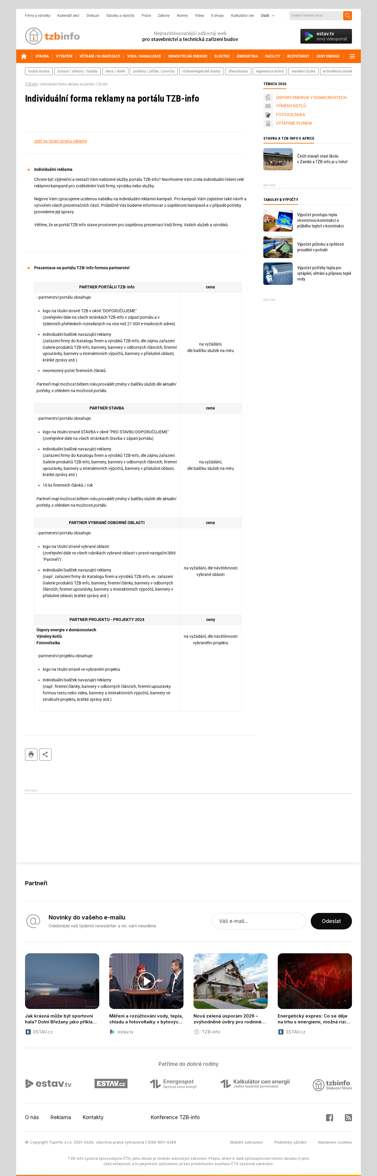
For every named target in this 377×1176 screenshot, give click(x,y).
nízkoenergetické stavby (202, 71)
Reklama (61, 1117)
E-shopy (217, 16)
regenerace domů (270, 71)
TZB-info (31, 84)
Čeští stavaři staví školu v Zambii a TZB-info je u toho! (322, 158)
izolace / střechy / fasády (77, 71)
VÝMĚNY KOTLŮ (291, 105)
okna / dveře (115, 71)
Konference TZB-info (175, 1117)
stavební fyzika (303, 71)
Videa (199, 16)
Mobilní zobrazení (246, 1142)
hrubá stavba (38, 71)
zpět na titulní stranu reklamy (60, 141)
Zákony (164, 16)
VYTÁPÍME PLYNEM (294, 123)
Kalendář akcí (68, 16)
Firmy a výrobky (37, 16)
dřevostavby (238, 71)
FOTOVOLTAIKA (290, 114)
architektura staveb (338, 71)
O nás (32, 1117)
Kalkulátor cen (242, 16)
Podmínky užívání (290, 1142)
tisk (31, 754)
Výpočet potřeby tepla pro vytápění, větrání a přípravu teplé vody (324, 273)
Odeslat (331, 921)
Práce (146, 16)
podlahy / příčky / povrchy (154, 71)
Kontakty (93, 1117)
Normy (182, 16)
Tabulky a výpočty (120, 16)
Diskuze (93, 16)
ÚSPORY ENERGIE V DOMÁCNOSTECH (311, 97)
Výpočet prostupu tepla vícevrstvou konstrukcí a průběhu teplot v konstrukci (320, 220)
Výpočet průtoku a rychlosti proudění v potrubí (320, 247)
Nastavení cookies (335, 1142)
